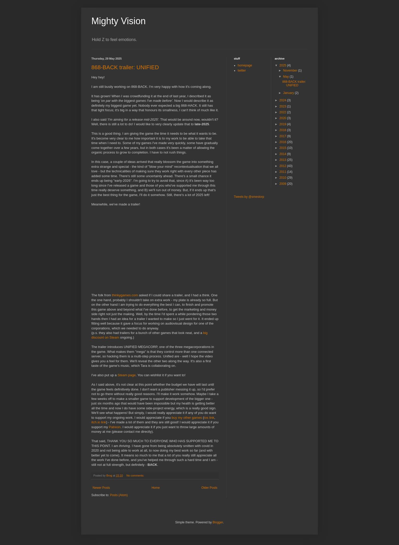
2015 (283, 148)
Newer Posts (101, 488)
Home (156, 488)
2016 (283, 142)
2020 (283, 118)
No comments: (135, 475)
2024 (283, 100)
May (286, 76)
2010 (283, 177)
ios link (209, 418)
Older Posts (209, 488)
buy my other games (187, 418)
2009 (283, 184)
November (290, 70)
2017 (283, 136)
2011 (283, 172)
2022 (283, 112)
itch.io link (98, 422)
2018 (283, 130)
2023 (283, 106)
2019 (283, 124)
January (289, 93)
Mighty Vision (118, 21)
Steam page (127, 375)
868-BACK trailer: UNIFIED (125, 67)
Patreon (115, 427)
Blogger (217, 522)
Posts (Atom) (118, 495)
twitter (242, 70)
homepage (245, 65)
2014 (283, 154)
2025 (283, 65)
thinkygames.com (125, 295)
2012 (283, 166)
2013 (283, 160)
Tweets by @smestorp (249, 197)
